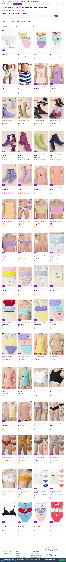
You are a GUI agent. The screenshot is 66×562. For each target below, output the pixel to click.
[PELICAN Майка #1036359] (41, 172)
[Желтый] (51, 189)
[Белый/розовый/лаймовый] (2, 289)
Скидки (27, 25)
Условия (18, 541)
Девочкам (16, 7)
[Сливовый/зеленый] (34, 123)
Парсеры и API (5, 546)
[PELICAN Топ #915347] (25, 305)
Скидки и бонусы (19, 547)
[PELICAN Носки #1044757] (56, 139)
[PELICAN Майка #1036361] (9, 205)
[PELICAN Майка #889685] (25, 405)
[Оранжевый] (18, 489)
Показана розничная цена (7, 51)
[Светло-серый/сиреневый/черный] (50, 422)
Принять (62, 559)
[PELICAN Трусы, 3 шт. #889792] (56, 438)
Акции (31, 25)
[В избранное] (15, 29)
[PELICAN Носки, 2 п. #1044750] (41, 106)
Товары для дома (34, 549)
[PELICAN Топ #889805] (9, 472)
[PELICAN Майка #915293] (41, 339)
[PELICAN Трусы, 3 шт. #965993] (41, 272)
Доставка (18, 543)
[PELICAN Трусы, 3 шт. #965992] (25, 272)
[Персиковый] (50, 189)
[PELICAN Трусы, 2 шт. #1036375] (41, 239)
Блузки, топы (10, 15)
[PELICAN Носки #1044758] (9, 172)
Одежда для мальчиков (35, 547)
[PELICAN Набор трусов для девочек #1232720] (41, 39)
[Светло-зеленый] (34, 156)
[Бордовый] (20, 156)
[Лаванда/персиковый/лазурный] (18, 356)
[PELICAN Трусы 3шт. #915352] (41, 305)
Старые (14, 25)
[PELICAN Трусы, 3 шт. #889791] (41, 438)
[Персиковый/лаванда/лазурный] (50, 323)
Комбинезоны (32, 15)
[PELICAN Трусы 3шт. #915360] (9, 339)
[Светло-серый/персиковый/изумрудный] (34, 456)
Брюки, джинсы (18, 15)
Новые (11, 25)
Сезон (29, 21)
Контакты (17, 1)
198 (11, 530)
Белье (56, 15)
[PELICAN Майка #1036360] (56, 172)
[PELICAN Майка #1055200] (56, 72)
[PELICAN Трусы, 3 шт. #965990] (56, 239)
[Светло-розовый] (23, 156)
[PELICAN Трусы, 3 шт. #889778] (9, 438)
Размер (23, 21)
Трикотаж (25, 15)
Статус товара (6, 21)
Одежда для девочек (35, 545)
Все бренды (33, 554)
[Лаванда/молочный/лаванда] (18, 223)
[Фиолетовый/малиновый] (2, 156)
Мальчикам (21, 7)
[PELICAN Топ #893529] (56, 372)
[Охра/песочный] (5, 156)
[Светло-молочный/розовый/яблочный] (18, 56)
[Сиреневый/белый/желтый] (34, 323)
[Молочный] (2, 91)
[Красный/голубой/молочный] (2, 323)
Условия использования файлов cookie (9, 560)
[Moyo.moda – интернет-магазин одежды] (7, 4)
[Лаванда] (50, 90)
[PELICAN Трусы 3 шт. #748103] (56, 505)
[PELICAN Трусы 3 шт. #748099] (41, 505)
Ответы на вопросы (20, 553)
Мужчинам (10, 7)
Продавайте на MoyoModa (25, 1)
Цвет (18, 21)
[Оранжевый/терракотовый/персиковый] (18, 456)
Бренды (45, 7)
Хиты (35, 25)
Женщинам (4, 7)
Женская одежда (34, 541)
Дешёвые (19, 25)
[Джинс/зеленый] (4, 156)
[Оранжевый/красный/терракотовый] (2, 456)
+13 (26, 156)
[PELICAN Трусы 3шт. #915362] (25, 339)
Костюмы (51, 15)
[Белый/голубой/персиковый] (34, 522)
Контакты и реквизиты (6, 548)
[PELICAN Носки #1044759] (25, 172)
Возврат (18, 551)
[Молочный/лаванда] (18, 256)
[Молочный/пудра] (34, 256)
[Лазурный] (18, 323)
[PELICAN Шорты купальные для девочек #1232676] (25, 72)
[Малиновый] (18, 156)
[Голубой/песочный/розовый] (50, 456)
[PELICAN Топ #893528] (41, 372)
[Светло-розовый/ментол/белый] (50, 56)
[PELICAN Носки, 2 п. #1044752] (9, 139)
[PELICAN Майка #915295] (9, 372)
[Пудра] (34, 189)
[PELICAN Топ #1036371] (56, 205)
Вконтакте (48, 550)
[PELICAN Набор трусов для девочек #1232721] (56, 39)
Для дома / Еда (28, 7)
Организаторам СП (34, 1)
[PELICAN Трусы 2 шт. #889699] (41, 405)
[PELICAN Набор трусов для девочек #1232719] (25, 39)
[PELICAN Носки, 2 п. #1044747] (25, 106)
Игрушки (35, 7)
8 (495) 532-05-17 (49, 1)
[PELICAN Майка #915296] (25, 372)
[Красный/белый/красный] (50, 522)
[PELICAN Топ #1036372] (9, 239)
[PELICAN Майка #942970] (56, 272)
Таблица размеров (20, 554)
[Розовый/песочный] (18, 123)
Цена (13, 21)
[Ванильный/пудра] (2, 422)
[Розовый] (21, 156)
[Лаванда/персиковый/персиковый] (18, 289)
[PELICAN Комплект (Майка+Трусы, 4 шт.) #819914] (41, 472)
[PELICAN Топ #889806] (25, 472)
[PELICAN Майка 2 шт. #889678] (9, 405)
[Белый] (2, 56)
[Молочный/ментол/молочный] (50, 256)
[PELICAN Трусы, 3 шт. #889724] (56, 405)
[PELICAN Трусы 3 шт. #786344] (25, 505)
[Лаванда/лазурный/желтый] (34, 56)
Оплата (17, 545)
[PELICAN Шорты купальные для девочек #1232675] (9, 72)
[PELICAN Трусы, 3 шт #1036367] (25, 205)
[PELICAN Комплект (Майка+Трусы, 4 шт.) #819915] (56, 472)
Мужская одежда (34, 543)
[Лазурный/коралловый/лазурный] (18, 522)
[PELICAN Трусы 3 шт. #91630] (9, 39)
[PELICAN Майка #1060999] (41, 72)
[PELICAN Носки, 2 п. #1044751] (56, 106)
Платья (4, 15)
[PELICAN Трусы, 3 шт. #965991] (9, 272)
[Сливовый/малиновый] (50, 123)
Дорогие (23, 25)
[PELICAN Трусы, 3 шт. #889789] (25, 438)
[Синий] (50, 156)
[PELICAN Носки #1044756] (41, 139)
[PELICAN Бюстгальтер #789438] (9, 505)
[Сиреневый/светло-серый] (34, 422)
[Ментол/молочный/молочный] (34, 289)
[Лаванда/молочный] (2, 123)
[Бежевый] (50, 356)
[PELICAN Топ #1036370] (41, 205)
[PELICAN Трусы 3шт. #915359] (56, 305)
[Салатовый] (34, 223)
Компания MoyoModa (6, 541)
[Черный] (35, 389)
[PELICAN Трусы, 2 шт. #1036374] (25, 239)
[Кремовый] (50, 490)
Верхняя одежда (44, 15)
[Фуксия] (24, 156)
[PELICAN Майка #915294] (56, 339)
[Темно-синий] (18, 91)
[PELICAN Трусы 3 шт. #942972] (9, 305)
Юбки (38, 15)
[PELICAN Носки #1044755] (25, 139)
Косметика (40, 7)
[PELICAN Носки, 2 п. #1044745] (9, 106)
